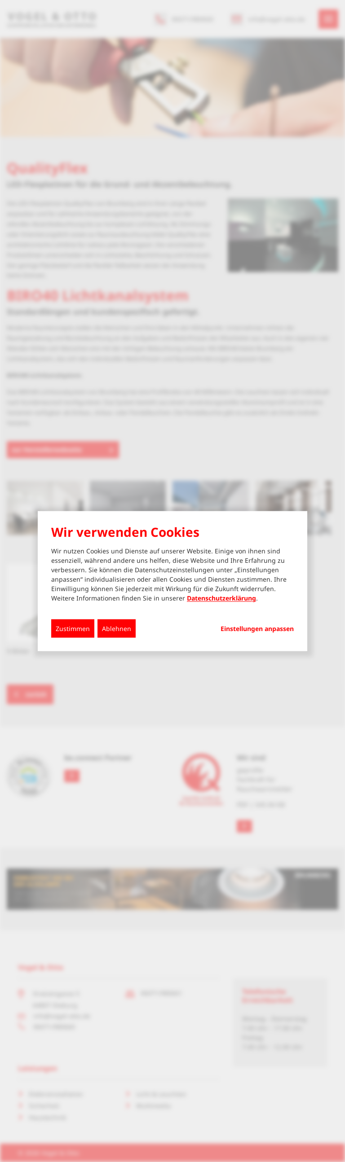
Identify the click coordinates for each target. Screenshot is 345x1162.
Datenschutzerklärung (221, 598)
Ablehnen (116, 628)
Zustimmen (73, 628)
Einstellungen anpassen (257, 628)
